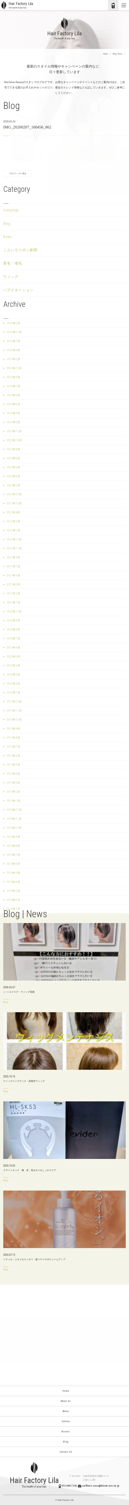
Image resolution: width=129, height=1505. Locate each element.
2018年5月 (14, 872)
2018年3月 (14, 890)
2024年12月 (14, 368)
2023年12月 (14, 431)
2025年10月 (14, 332)
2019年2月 (14, 791)
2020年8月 (14, 629)
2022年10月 (14, 503)
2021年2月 (14, 593)
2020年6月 (14, 647)
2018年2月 (14, 899)
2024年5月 (14, 404)
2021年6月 (14, 575)
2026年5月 (14, 323)
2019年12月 (14, 701)
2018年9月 (14, 836)
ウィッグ (10, 277)
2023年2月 (14, 485)
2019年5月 (14, 764)
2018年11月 (14, 818)
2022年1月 (14, 530)
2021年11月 (14, 548)
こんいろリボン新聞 (20, 250)
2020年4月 (14, 665)
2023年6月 (14, 458)
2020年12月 (14, 611)
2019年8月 (14, 737)
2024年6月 (14, 395)
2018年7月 (14, 854)
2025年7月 (14, 341)
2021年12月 (14, 539)
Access (64, 1431)
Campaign (11, 210)
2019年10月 (14, 719)
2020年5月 (14, 656)
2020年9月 (14, 620)
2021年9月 (14, 557)
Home (105, 54)
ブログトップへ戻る (17, 173)
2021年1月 (14, 602)
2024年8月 (14, 377)
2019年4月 (14, 773)
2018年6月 (14, 863)
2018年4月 (14, 881)
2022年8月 (14, 512)
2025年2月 (14, 359)
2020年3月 (14, 674)
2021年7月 (14, 566)
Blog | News (117, 54)
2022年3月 (14, 521)
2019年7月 (14, 746)
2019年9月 (14, 728)
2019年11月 (14, 710)
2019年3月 (14, 782)
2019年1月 (14, 800)
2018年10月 (14, 827)
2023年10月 (14, 440)
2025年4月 (14, 350)
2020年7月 (14, 638)
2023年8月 (14, 449)
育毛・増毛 (12, 263)
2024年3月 (14, 422)
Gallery (64, 1421)
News (7, 237)
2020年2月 (14, 683)
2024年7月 (14, 386)
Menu (64, 1411)
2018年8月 (14, 845)
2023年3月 (14, 476)
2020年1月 (14, 692)
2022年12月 (14, 494)
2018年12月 (14, 809)
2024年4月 (14, 413)
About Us (64, 1401)
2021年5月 (14, 584)
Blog (6, 223)
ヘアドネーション (18, 290)
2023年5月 (14, 467)
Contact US (64, 1452)
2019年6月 (14, 755)
